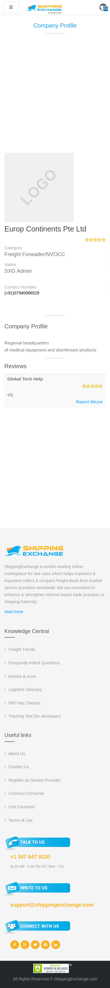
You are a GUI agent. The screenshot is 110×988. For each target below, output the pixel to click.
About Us (14, 753)
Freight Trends (19, 649)
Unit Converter (19, 807)
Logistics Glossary (23, 689)
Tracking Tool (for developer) (32, 716)
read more (13, 611)
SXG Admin (18, 271)
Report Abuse (89, 401)
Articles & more (20, 676)
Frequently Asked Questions (32, 663)
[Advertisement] (55, 96)
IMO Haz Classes (22, 703)
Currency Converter (24, 793)
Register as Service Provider (32, 780)
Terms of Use (18, 820)
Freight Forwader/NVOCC (34, 254)
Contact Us (16, 766)
